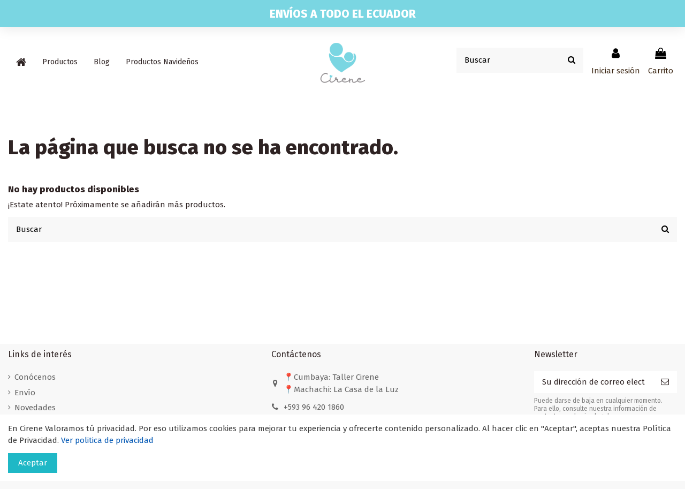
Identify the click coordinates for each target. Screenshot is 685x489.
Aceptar (32, 463)
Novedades (35, 407)
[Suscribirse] (665, 382)
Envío (24, 392)
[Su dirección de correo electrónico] (593, 382)
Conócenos (35, 377)
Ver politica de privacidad (107, 440)
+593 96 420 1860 (314, 407)
